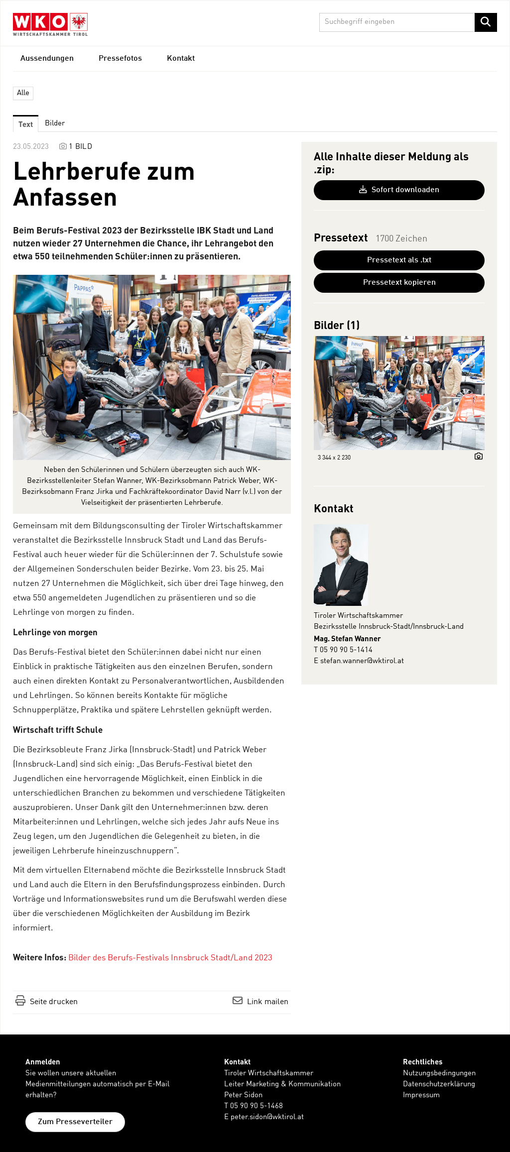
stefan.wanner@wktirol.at (362, 661)
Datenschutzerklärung (439, 1084)
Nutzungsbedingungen (439, 1073)
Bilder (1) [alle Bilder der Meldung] (337, 325)
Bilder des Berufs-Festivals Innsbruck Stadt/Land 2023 (170, 958)
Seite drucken (54, 1002)
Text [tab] (25, 124)
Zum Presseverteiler (75, 1122)
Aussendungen (47, 59)
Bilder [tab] (55, 123)
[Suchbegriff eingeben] (408, 22)
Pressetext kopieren (399, 283)
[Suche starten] (486, 22)
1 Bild (80, 147)
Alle (23, 93)
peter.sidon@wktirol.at (267, 1117)
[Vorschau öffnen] (152, 367)
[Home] (50, 24)
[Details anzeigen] (476, 458)
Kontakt (181, 59)
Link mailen (267, 1002)
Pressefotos (120, 59)
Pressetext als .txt (399, 260)
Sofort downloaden (399, 189)
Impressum (421, 1095)
